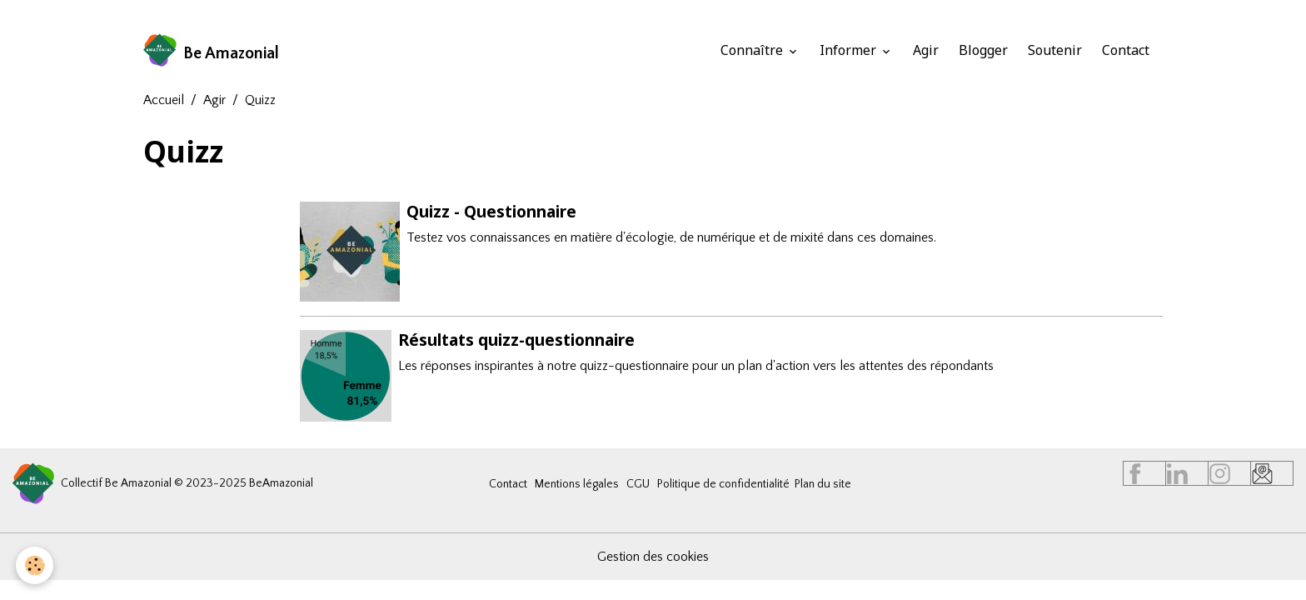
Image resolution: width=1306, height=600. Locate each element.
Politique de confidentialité (723, 483)
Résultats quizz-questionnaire (516, 339)
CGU (638, 483)
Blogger (983, 50)
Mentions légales (577, 483)
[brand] (211, 50)
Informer (850, 50)
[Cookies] (35, 565)
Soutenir (1055, 50)
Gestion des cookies (653, 555)
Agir (926, 50)
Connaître (753, 50)
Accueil (163, 100)
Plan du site (823, 483)
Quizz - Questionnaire (491, 211)
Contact (1125, 50)
